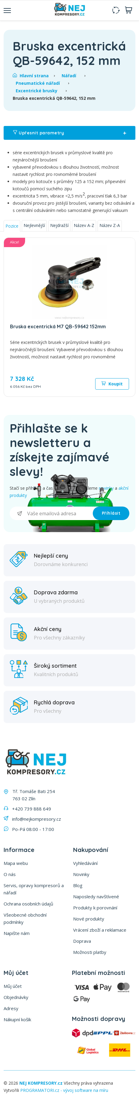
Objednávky (16, 997)
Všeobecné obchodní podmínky (25, 918)
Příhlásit (111, 513)
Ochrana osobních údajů (28, 904)
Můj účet (13, 986)
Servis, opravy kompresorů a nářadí (34, 889)
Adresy (11, 1008)
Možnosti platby (89, 952)
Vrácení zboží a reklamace (99, 930)
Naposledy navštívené (96, 896)
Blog (77, 885)
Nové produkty (88, 919)
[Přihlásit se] (51, 513)
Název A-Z (84, 225)
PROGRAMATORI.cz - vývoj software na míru (64, 1090)
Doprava (82, 941)
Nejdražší (59, 225)
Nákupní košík (17, 1019)
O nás (10, 874)
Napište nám (17, 933)
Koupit (112, 384)
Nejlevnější (34, 225)
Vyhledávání (85, 863)
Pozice (11, 226)
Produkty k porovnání (95, 908)
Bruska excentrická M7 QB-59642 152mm (58, 326)
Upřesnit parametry (69, 132)
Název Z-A (109, 225)
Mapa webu (16, 863)
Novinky (81, 874)
